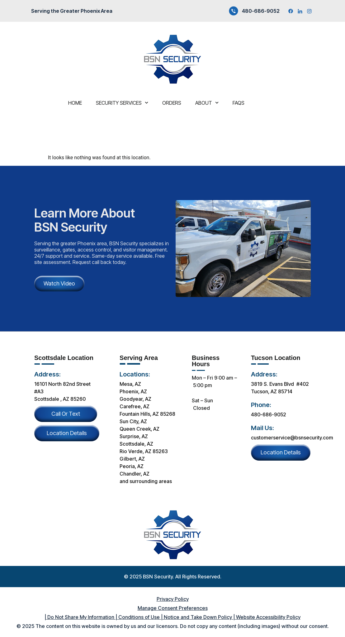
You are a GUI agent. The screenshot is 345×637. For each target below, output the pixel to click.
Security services (122, 103)
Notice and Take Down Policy (197, 617)
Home (75, 103)
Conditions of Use (138, 617)
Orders (171, 103)
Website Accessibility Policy (268, 617)
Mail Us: (262, 428)
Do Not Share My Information (80, 617)
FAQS (238, 103)
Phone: (261, 405)
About (207, 103)
